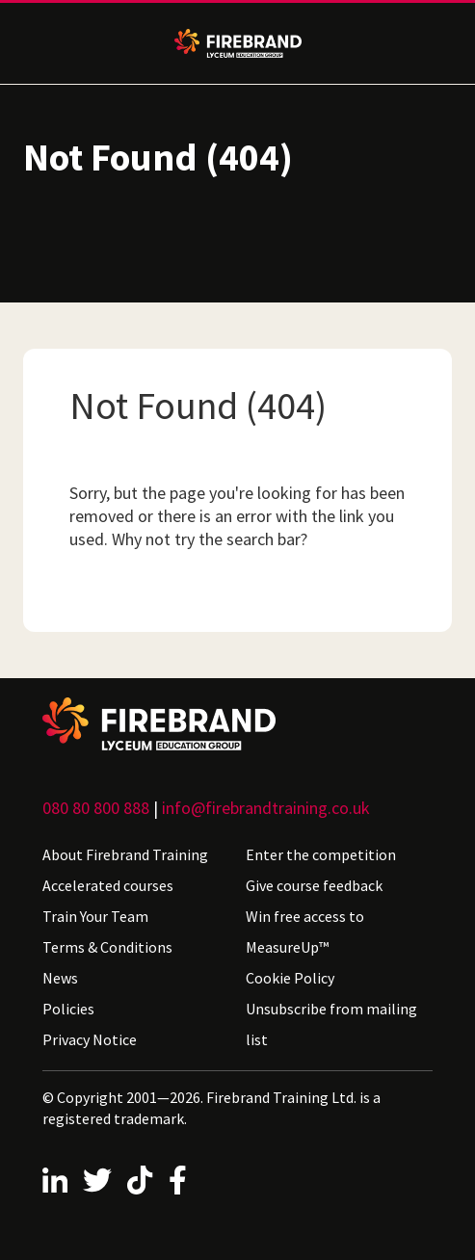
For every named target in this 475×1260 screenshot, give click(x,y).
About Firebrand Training (125, 854)
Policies (68, 1008)
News (60, 977)
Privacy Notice (89, 1039)
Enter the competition (321, 854)
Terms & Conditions (107, 947)
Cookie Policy (290, 977)
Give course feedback (314, 885)
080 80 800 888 (95, 808)
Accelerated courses (107, 885)
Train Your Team (95, 916)
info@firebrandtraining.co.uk (266, 808)
